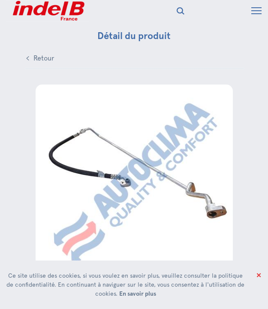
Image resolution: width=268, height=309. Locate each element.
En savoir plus (137, 293)
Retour (43, 58)
